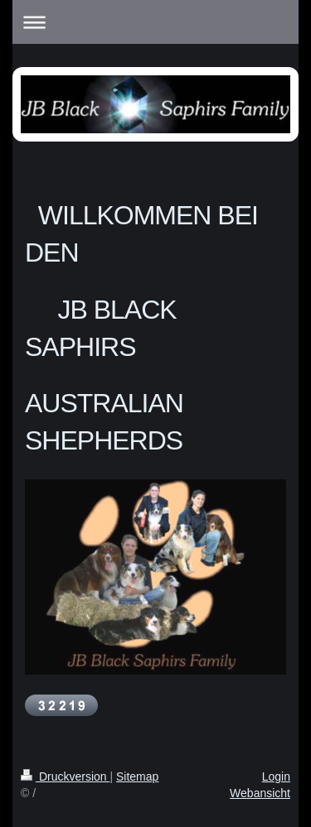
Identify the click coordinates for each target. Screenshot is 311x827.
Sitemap (137, 776)
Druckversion (65, 776)
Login (276, 776)
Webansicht (260, 793)
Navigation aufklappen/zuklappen (155, 22)
